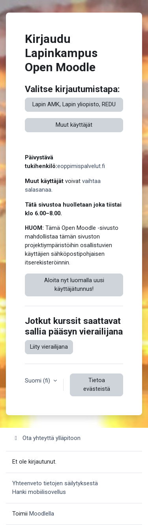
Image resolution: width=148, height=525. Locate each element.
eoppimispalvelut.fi (81, 166)
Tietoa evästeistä (96, 384)
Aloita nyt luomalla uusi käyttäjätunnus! (74, 284)
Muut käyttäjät (74, 124)
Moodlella (41, 513)
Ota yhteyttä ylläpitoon (46, 438)
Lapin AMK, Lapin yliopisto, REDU (74, 104)
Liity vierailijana (49, 346)
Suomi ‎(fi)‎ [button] (38, 380)
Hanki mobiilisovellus (39, 491)
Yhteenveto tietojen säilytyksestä (55, 483)
